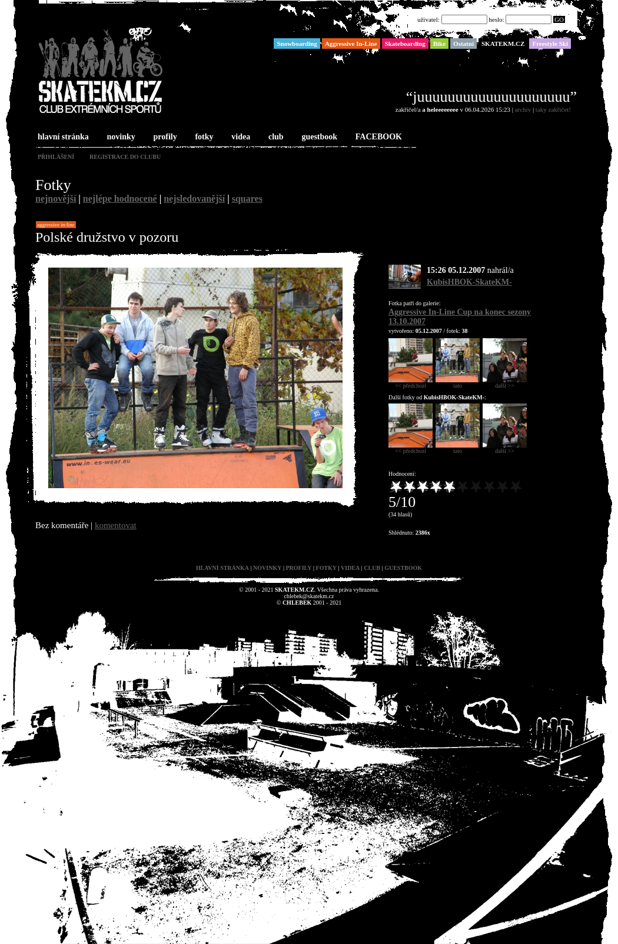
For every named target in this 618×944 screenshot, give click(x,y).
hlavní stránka (62, 137)
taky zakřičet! (553, 109)
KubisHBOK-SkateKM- (469, 282)
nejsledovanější (194, 199)
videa (239, 137)
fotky (202, 137)
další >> (505, 383)
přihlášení (56, 157)
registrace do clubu (125, 157)
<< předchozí (410, 383)
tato (458, 383)
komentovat (116, 525)
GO (559, 19)
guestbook (318, 137)
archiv (523, 109)
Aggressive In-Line (56, 225)
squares (247, 199)
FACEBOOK (377, 137)
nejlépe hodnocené (120, 199)
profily (164, 137)
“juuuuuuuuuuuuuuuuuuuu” (491, 96)
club (275, 137)
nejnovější (55, 199)
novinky (120, 137)
